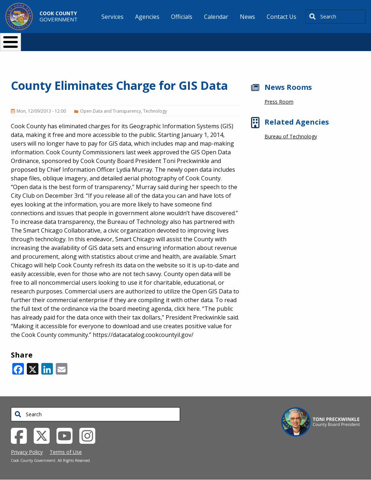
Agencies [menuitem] (147, 17)
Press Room (278, 101)
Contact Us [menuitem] (281, 17)
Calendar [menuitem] (216, 17)
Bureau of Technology (290, 136)
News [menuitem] (247, 17)
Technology (155, 111)
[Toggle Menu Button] (10, 42)
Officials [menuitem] (181, 17)
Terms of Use (66, 451)
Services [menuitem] (112, 17)
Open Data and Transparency (110, 111)
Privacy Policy (27, 451)
